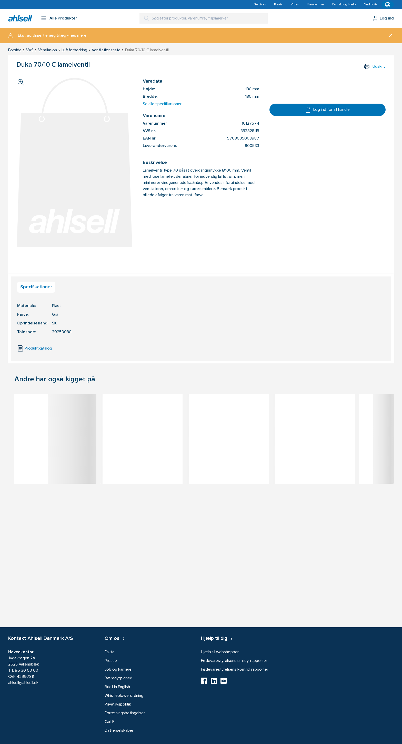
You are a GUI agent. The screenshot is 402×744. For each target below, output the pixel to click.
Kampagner (315, 4)
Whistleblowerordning (124, 696)
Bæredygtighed (118, 678)
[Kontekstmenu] (387, 4)
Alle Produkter (63, 18)
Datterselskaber (119, 730)
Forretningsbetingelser (125, 713)
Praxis (278, 4)
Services (260, 4)
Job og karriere (118, 669)
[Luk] (389, 35)
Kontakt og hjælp (344, 4)
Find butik (370, 4)
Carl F (109, 722)
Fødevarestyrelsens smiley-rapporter (234, 661)
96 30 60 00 (26, 670)
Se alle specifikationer (162, 104)
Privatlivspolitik (118, 704)
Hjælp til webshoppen (220, 652)
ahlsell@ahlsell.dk (23, 683)
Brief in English (117, 687)
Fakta (109, 652)
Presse (111, 661)
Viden (295, 4)
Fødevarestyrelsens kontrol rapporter (234, 669)
